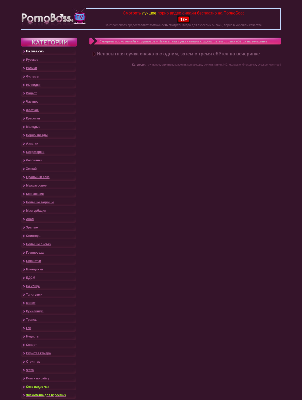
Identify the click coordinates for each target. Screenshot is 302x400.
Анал (30, 219)
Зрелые (32, 227)
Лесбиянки (34, 160)
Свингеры (33, 236)
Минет (31, 303)
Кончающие (35, 194)
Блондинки (34, 269)
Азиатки (32, 143)
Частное (32, 101)
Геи (28, 328)
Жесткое (32, 110)
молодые (235, 64)
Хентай (31, 169)
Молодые (33, 127)
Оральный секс (38, 177)
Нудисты (33, 336)
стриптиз (167, 64)
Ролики (31, 68)
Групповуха (35, 252)
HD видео (33, 85)
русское (263, 64)
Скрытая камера (38, 353)
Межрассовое (36, 185)
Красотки (33, 118)
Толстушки (34, 294)
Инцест (31, 93)
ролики (208, 64)
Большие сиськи (39, 244)
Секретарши (35, 152)
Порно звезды (37, 135)
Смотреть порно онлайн (118, 41)
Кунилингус (35, 311)
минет (218, 64)
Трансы (32, 319)
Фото (30, 370)
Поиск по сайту (37, 378)
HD (225, 64)
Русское (32, 59)
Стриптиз (33, 361)
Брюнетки (33, 261)
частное (274, 64)
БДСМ (30, 278)
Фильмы (32, 76)
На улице (33, 286)
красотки (180, 64)
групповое (147, 41)
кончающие (194, 64)
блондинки (249, 64)
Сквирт (31, 345)
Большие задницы (40, 202)
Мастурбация (36, 210)
